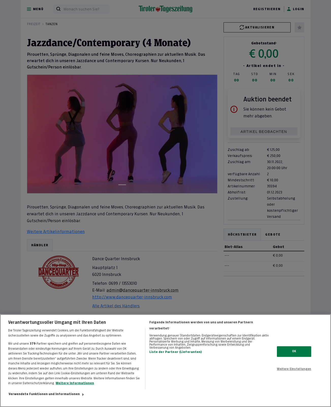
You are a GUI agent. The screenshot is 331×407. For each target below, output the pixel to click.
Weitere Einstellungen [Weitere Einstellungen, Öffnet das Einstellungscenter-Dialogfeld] (294, 378)
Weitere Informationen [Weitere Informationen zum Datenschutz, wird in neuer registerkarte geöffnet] (75, 393)
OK (294, 361)
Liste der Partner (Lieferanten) (175, 361)
